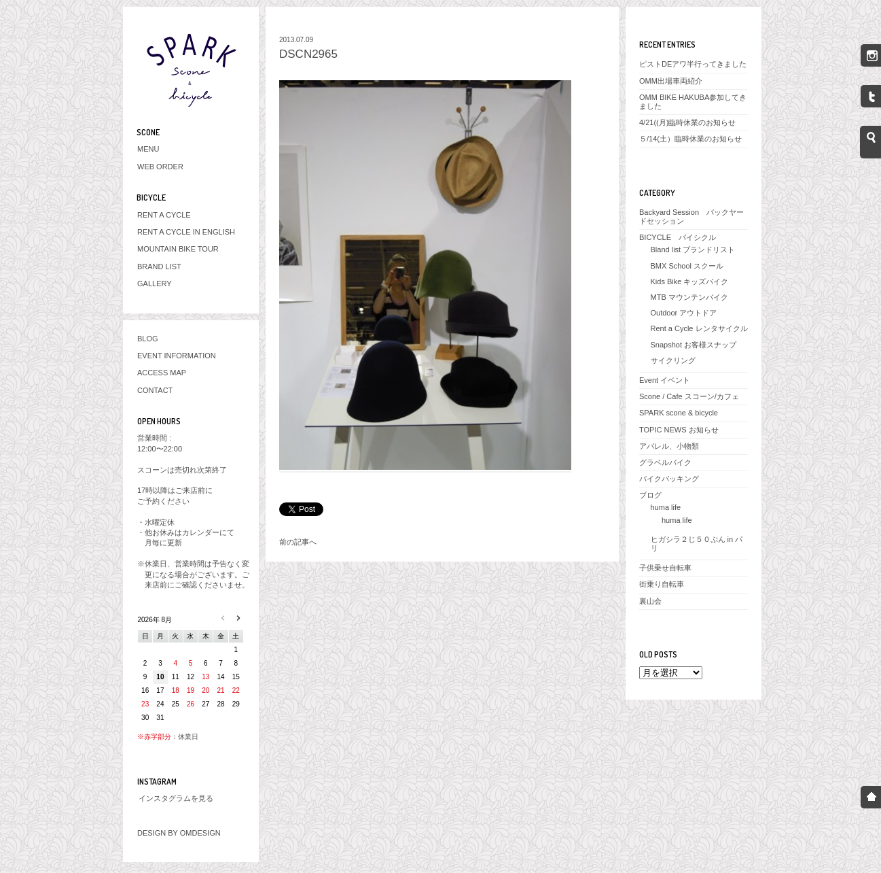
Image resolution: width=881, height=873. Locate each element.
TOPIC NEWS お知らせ (679, 430)
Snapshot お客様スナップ (694, 345)
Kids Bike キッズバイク (690, 281)
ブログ (650, 495)
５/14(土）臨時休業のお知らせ (690, 139)
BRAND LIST (159, 266)
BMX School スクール (687, 266)
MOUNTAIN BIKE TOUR (178, 249)
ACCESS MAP (161, 373)
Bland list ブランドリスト (693, 249)
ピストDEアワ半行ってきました (693, 64)
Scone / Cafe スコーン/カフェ (689, 396)
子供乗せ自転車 (665, 568)
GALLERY (154, 283)
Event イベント (664, 380)
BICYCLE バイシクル (677, 237)
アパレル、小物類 (669, 446)
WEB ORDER (160, 166)
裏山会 (650, 601)
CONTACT (155, 390)
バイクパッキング (669, 479)
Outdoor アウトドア (684, 313)
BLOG (147, 339)
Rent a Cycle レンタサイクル (699, 328)
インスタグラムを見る (176, 798)
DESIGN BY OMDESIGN (179, 833)
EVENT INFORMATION (176, 356)
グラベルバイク (665, 462)
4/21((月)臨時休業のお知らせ (687, 122)
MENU (148, 149)
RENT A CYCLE (164, 215)
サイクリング (673, 360)
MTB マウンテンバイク (689, 297)
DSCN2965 (308, 54)
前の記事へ (298, 542)
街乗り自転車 (661, 584)
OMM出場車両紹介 (670, 81)
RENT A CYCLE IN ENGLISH (186, 232)
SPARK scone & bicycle (678, 413)
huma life (666, 507)
